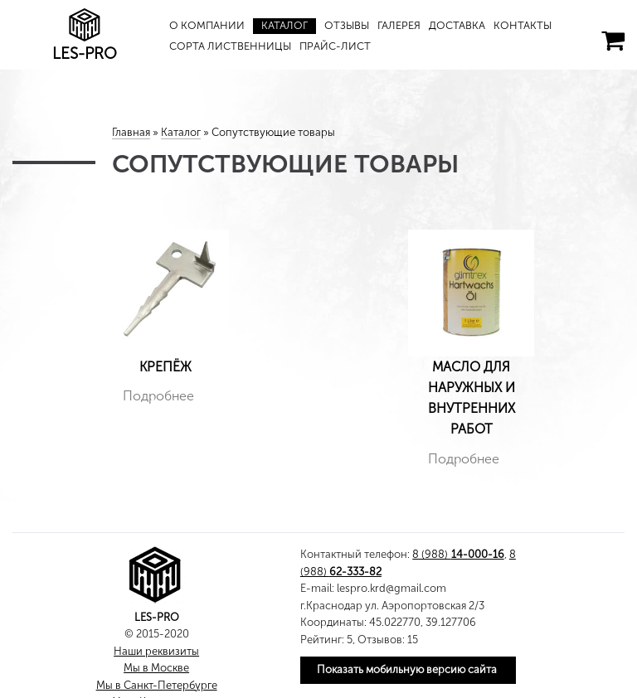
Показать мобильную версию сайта (407, 669)
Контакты (523, 25)
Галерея (399, 25)
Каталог (284, 25)
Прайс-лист (335, 46)
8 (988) (457, 554)
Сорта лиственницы (230, 46)
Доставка (457, 25)
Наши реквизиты (156, 651)
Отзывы (346, 25)
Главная (131, 132)
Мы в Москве (156, 668)
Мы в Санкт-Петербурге (156, 685)
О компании (207, 25)
